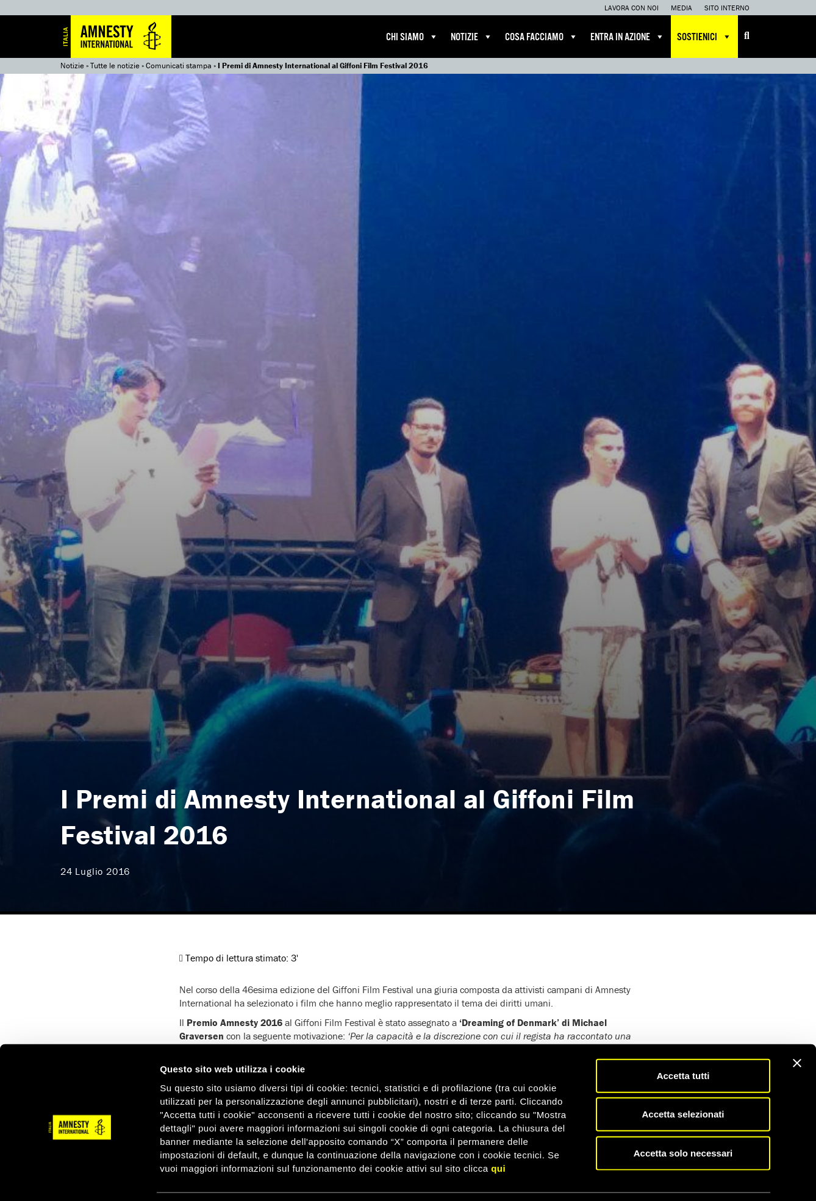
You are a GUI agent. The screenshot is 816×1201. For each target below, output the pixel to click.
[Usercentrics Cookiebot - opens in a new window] (79, 1177)
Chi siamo (412, 36)
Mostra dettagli (642, 1177)
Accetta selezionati (683, 1074)
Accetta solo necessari (683, 1113)
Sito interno (727, 7)
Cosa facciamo (541, 36)
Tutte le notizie (115, 65)
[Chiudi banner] (797, 1023)
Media (681, 7)
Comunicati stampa (179, 65)
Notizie (472, 36)
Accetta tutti (683, 1035)
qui (498, 1128)
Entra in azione (627, 36)
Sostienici (704, 36)
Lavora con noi (631, 7)
